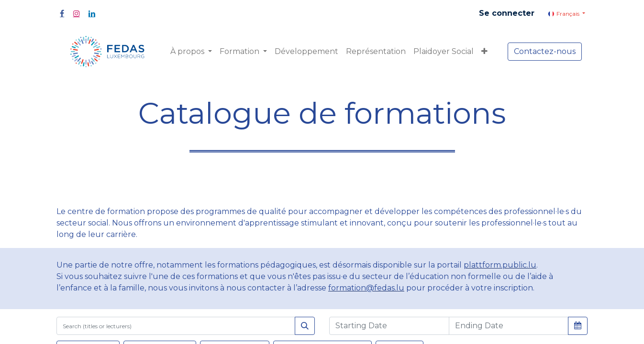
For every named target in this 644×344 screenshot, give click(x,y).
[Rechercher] (305, 326)
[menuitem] (306, 51)
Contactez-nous (545, 51)
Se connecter (506, 13)
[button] (484, 51)
